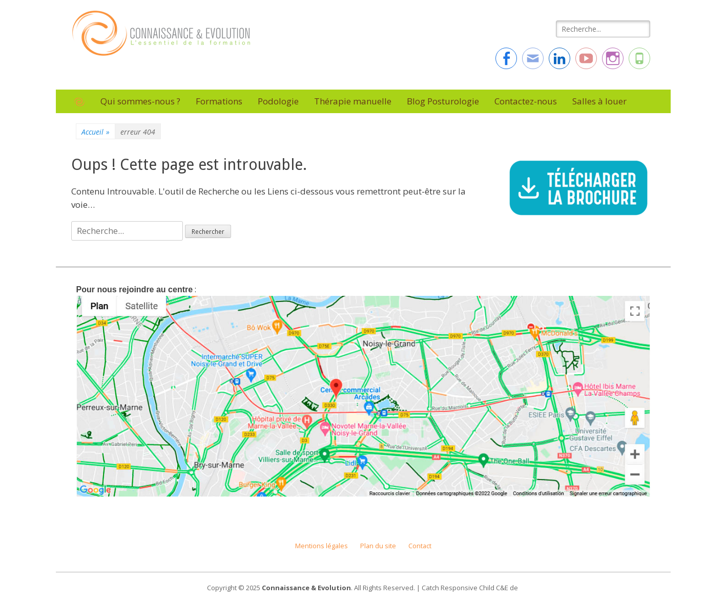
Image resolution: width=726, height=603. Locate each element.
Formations (219, 101)
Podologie (278, 101)
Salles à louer (599, 101)
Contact (419, 546)
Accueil (95, 131)
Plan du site (378, 546)
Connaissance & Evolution (306, 587)
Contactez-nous (525, 101)
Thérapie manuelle (352, 101)
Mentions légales (321, 546)
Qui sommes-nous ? (140, 101)
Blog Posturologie (443, 101)
